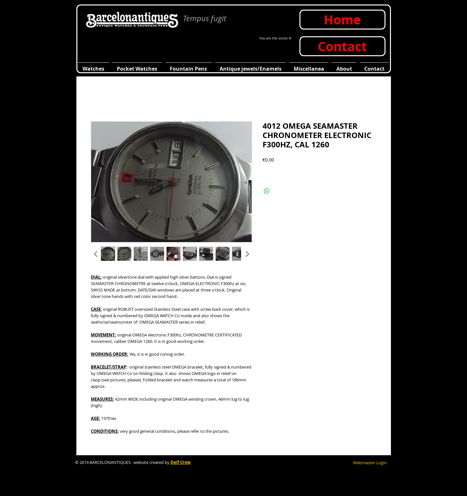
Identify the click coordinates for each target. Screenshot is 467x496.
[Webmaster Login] (370, 462)
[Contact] (342, 46)
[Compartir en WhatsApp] (267, 191)
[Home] (342, 20)
